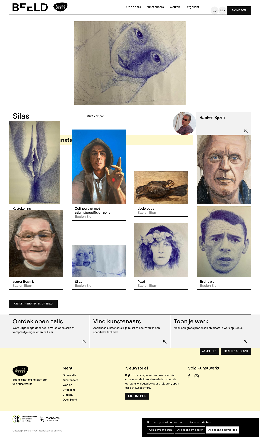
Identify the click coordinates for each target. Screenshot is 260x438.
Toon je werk (191, 321)
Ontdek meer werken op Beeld (33, 303)
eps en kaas (55, 430)
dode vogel (147, 208)
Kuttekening (22, 208)
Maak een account (236, 351)
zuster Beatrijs (24, 281)
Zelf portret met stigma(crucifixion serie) (93, 210)
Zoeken (215, 11)
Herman (206, 208)
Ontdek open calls (38, 321)
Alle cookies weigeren (189, 429)
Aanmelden (239, 10)
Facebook (191, 376)
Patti (141, 281)
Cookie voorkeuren (160, 429)
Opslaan (25, 126)
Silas (78, 281)
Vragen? (68, 395)
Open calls (133, 7)
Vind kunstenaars (117, 321)
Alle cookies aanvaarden (221, 429)
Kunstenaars (155, 7)
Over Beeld (70, 399)
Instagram (197, 376)
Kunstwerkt (25, 384)
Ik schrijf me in (137, 396)
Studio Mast (30, 430)
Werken (174, 7)
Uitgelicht (192, 7)
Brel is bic (207, 281)
